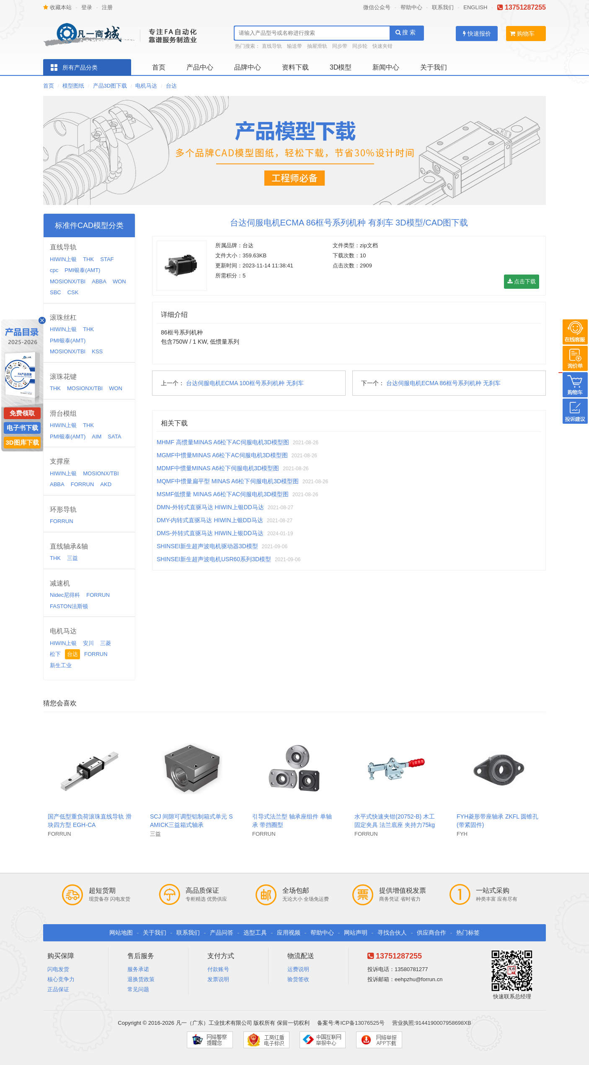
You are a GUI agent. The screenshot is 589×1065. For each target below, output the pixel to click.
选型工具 (255, 932)
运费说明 (298, 969)
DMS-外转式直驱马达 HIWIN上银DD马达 (210, 533)
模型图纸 (73, 86)
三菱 (105, 643)
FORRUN (82, 484)
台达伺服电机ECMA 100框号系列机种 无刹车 (245, 383)
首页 (158, 67)
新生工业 (61, 665)
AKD (105, 484)
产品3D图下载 (110, 86)
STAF (107, 259)
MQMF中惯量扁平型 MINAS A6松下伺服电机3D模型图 (228, 481)
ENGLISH (475, 7)
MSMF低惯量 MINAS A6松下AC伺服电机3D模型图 (223, 494)
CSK (73, 292)
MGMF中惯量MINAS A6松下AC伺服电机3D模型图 (222, 455)
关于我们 (433, 67)
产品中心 (199, 67)
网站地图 (121, 932)
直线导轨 (272, 46)
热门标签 (468, 932)
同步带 (339, 46)
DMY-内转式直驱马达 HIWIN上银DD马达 (210, 520)
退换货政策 (141, 979)
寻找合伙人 (392, 932)
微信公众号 (376, 7)
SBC (55, 292)
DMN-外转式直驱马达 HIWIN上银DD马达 (210, 507)
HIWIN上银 (63, 259)
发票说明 (218, 979)
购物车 (522, 33)
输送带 (294, 46)
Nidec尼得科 (65, 595)
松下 (55, 654)
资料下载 (295, 67)
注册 (107, 7)
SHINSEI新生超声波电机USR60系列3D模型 (214, 559)
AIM (96, 436)
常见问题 (138, 989)
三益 (72, 558)
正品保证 (58, 989)
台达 (171, 86)
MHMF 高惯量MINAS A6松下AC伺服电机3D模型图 (223, 442)
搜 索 (405, 32)
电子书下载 (22, 427)
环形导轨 (63, 509)
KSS (97, 351)
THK (88, 259)
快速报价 (477, 33)
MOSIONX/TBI (67, 281)
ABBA (99, 281)
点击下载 (521, 281)
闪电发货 (58, 969)
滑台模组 (63, 413)
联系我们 (443, 7)
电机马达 (146, 86)
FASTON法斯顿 (69, 606)
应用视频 (288, 932)
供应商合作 (431, 932)
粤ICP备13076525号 (360, 1023)
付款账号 (218, 969)
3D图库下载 (22, 442)
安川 (88, 643)
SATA (114, 436)
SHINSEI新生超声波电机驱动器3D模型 (207, 546)
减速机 (60, 583)
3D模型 (340, 67)
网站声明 (355, 932)
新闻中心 (385, 67)
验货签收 (298, 979)
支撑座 (60, 461)
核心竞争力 (61, 979)
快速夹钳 (382, 46)
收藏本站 (57, 7)
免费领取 (22, 413)
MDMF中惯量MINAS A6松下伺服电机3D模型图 (218, 468)
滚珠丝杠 (63, 317)
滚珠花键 (63, 376)
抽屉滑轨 (317, 46)
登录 (86, 7)
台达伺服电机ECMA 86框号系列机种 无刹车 (443, 383)
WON (119, 281)
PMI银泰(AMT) (82, 270)
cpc (54, 270)
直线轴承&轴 (69, 546)
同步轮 (359, 46)
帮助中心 (411, 7)
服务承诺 (138, 969)
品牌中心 (247, 67)
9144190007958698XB (443, 1023)
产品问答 (221, 932)
